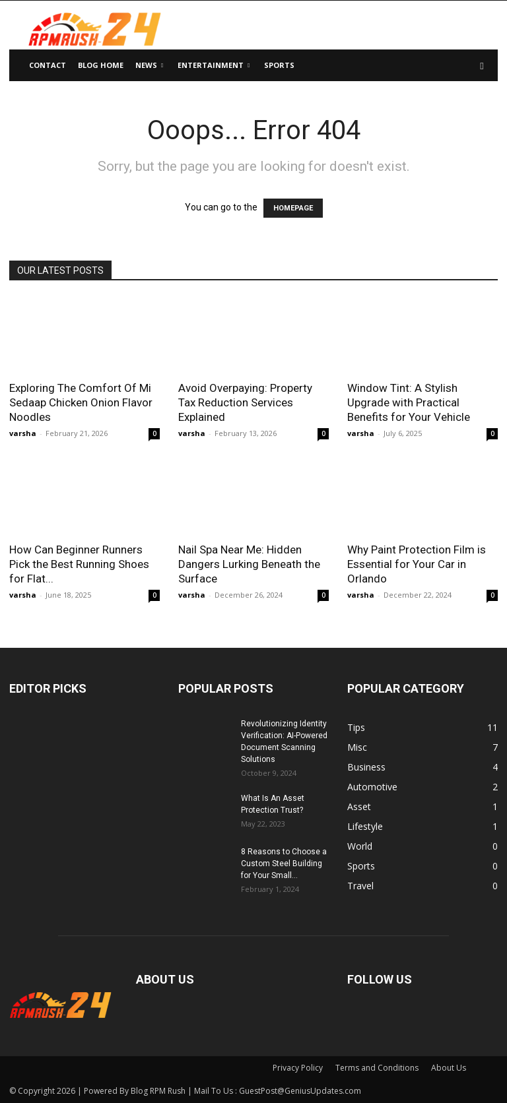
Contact (47, 65)
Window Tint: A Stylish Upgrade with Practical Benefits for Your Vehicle (408, 402)
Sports (279, 65)
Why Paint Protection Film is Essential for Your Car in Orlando (416, 564)
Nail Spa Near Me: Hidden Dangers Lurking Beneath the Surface (249, 564)
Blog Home (100, 65)
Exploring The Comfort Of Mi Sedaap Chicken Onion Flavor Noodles (80, 402)
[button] (482, 65)
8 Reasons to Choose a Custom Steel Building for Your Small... (284, 863)
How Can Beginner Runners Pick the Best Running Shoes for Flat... (79, 564)
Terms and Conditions (377, 1067)
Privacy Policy (298, 1067)
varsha (22, 433)
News (149, 65)
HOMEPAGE (293, 208)
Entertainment (214, 65)
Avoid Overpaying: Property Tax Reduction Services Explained (245, 402)
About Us (448, 1067)
